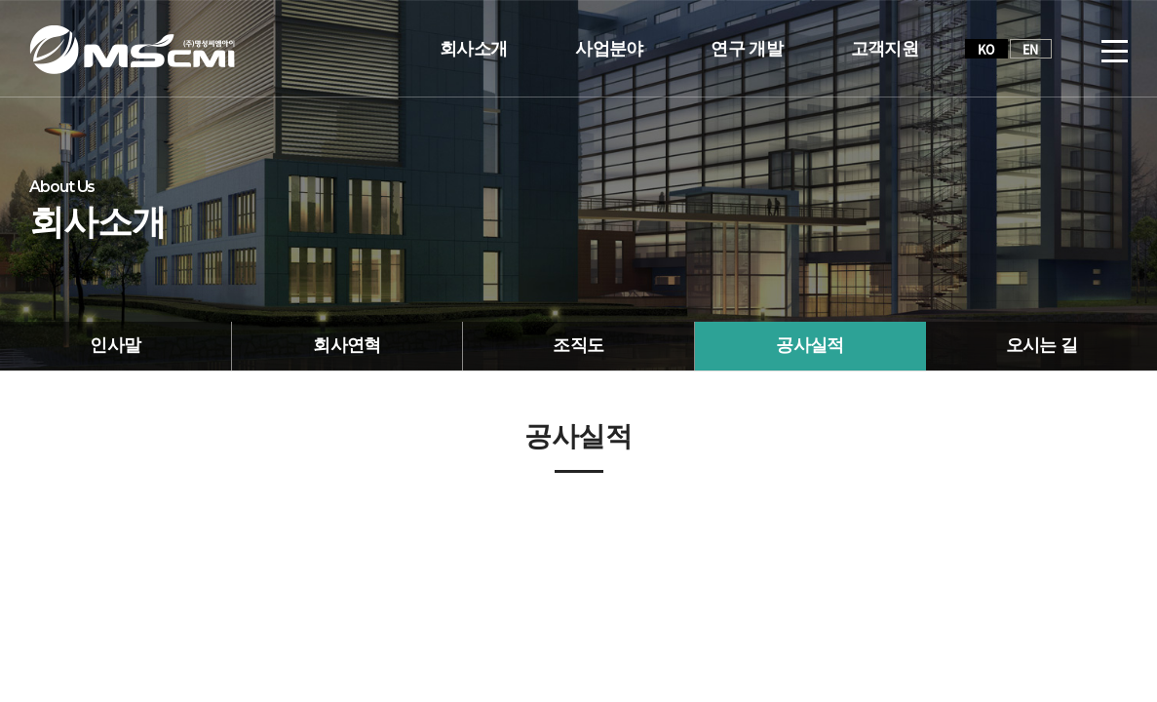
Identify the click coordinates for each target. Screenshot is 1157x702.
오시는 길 (1042, 345)
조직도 (578, 345)
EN (1030, 48)
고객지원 (884, 48)
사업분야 (608, 48)
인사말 (115, 345)
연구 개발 (746, 48)
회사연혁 (346, 345)
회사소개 (473, 48)
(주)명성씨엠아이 (132, 49)
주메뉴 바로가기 (0, 0)
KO (986, 48)
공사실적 (809, 345)
